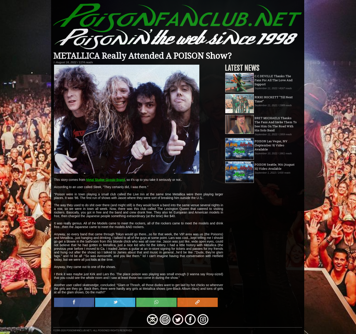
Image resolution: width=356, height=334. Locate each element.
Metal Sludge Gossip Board (105, 180)
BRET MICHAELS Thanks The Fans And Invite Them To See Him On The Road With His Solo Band (276, 124)
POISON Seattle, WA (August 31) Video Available (274, 166)
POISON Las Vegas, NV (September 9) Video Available (271, 145)
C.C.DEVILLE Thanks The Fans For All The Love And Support (273, 80)
